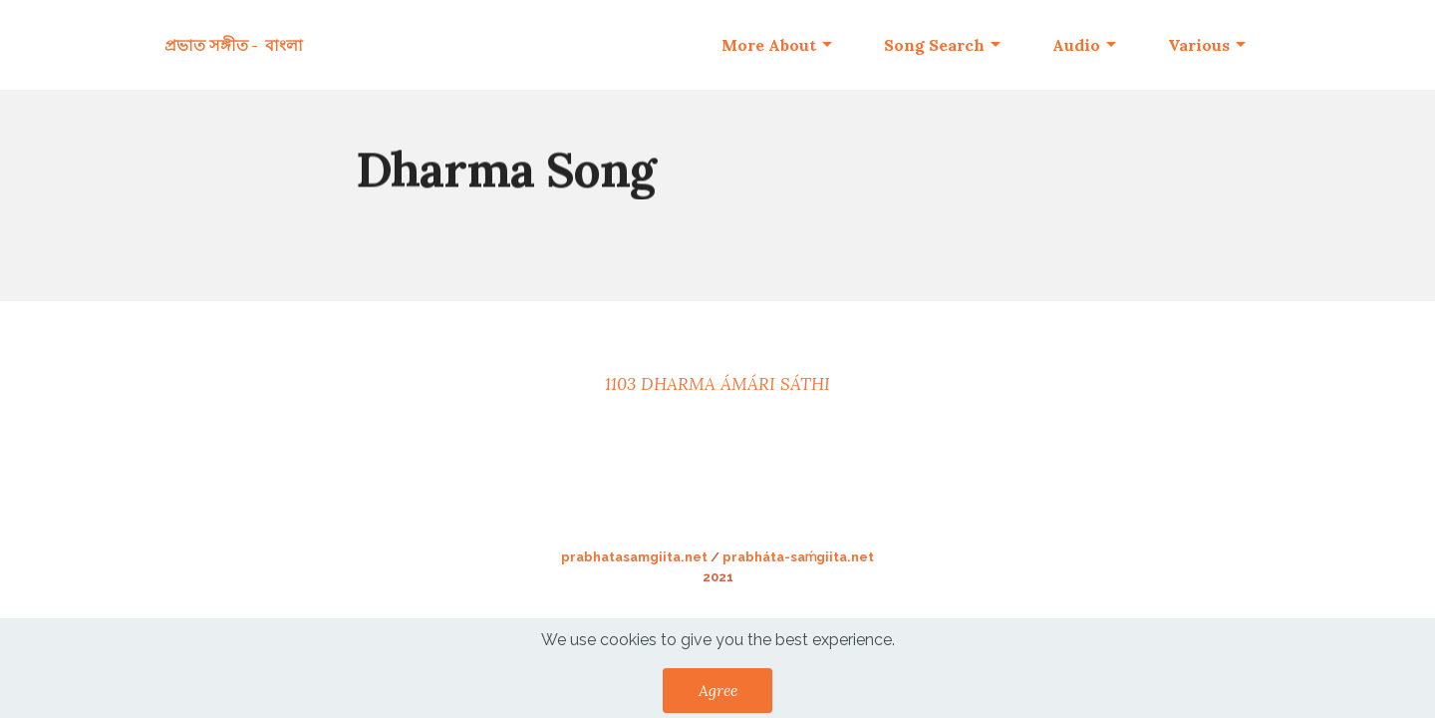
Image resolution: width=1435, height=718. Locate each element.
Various (1199, 45)
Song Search (934, 45)
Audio (1076, 45)
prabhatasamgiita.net (634, 556)
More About (768, 45)
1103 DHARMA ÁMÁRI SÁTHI (717, 384)
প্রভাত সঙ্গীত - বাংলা (233, 45)
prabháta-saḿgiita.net (798, 556)
